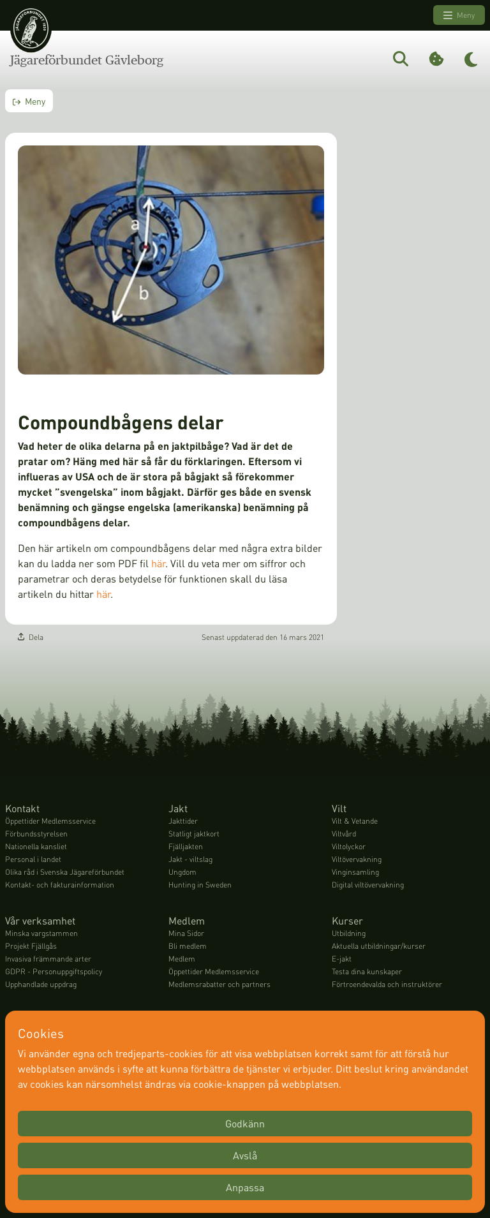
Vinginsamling (355, 872)
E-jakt (342, 959)
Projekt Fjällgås (31, 946)
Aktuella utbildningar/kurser (379, 946)
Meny (459, 15)
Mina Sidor (186, 934)
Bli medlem (187, 946)
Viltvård (344, 834)
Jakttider (183, 821)
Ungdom (182, 872)
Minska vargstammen (41, 934)
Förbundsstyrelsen (36, 834)
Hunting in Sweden (200, 885)
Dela (30, 637)
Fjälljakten (185, 847)
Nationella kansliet (36, 847)
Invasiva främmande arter (48, 959)
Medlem (181, 959)
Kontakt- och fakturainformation (59, 885)
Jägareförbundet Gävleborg (86, 60)
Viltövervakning (357, 860)
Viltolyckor (349, 847)
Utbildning (349, 934)
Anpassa (245, 1187)
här (158, 563)
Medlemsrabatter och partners (219, 985)
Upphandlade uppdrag (41, 985)
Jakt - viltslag (190, 860)
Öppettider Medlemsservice (50, 821)
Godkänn (245, 1123)
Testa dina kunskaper (367, 972)
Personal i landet (33, 860)
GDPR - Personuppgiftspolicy (53, 972)
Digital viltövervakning (368, 885)
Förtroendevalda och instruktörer (387, 985)
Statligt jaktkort (193, 834)
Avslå (245, 1155)
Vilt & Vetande (355, 821)
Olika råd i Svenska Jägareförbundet (64, 872)
